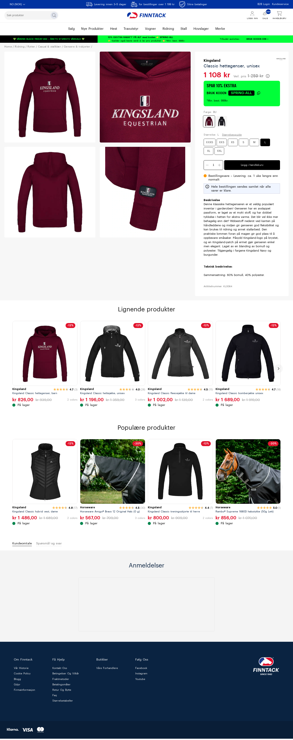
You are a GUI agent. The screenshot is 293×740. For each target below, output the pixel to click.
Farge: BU (210, 112)
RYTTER (31, 46)
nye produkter (92, 28)
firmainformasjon (24, 691)
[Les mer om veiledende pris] (268, 76)
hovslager (201, 28)
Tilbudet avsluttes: (217, 39)
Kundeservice (280, 4)
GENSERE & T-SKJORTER (77, 46)
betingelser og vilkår (65, 675)
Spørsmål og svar (57, 544)
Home (8, 46)
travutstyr (131, 28)
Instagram (141, 675)
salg (71, 28)
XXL (219, 151)
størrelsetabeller (62, 702)
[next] (278, 368)
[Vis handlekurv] (279, 15)
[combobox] (31, 15)
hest (113, 28)
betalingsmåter (61, 686)
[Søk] (54, 15)
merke (220, 28)
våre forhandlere (107, 669)
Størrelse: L (211, 134)
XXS (221, 142)
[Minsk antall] (207, 165)
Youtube (140, 680)
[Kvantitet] (213, 165)
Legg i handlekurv (252, 165)
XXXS (209, 142)
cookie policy (22, 675)
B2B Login (264, 4)
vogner (150, 28)
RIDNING (20, 46)
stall (183, 28)
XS (232, 142)
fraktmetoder (60, 680)
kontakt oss (59, 669)
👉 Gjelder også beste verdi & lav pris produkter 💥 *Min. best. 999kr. (146, 39)
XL (208, 151)
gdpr (17, 686)
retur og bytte (61, 691)
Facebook (141, 669)
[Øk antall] (219, 165)
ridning (168, 28)
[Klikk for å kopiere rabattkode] (244, 93)
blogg (17, 680)
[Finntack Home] (146, 15)
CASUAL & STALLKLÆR (49, 46)
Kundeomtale (24, 544)
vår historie (21, 669)
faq (54, 697)
